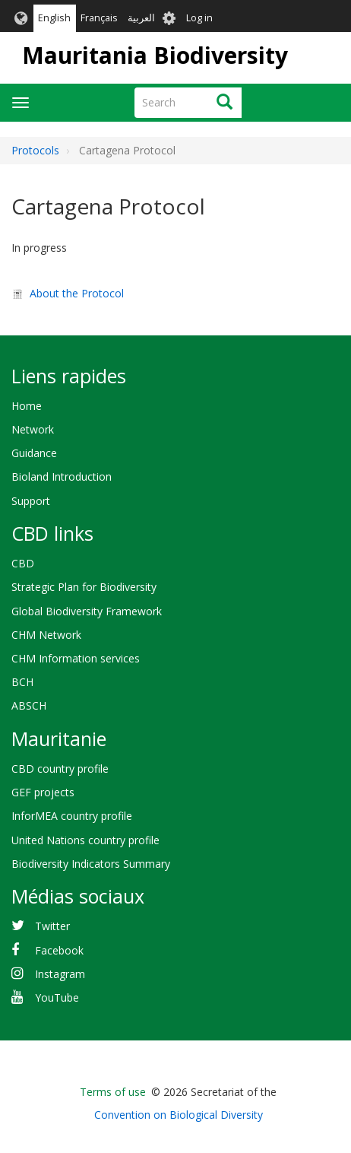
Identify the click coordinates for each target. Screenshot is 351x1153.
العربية (141, 17)
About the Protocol (77, 293)
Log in (199, 17)
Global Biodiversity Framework (86, 611)
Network (32, 429)
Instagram (60, 974)
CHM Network (46, 634)
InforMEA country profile (71, 815)
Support (30, 501)
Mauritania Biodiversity (155, 55)
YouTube (57, 997)
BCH (22, 682)
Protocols (35, 150)
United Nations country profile (85, 840)
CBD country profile (60, 768)
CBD (22, 563)
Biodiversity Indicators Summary (90, 863)
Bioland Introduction (61, 476)
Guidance (34, 453)
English (54, 17)
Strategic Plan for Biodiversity (84, 587)
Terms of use (113, 1092)
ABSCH (28, 705)
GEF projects (42, 792)
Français (99, 17)
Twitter (52, 926)
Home (26, 406)
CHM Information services (75, 658)
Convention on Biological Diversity (178, 1114)
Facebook (59, 950)
